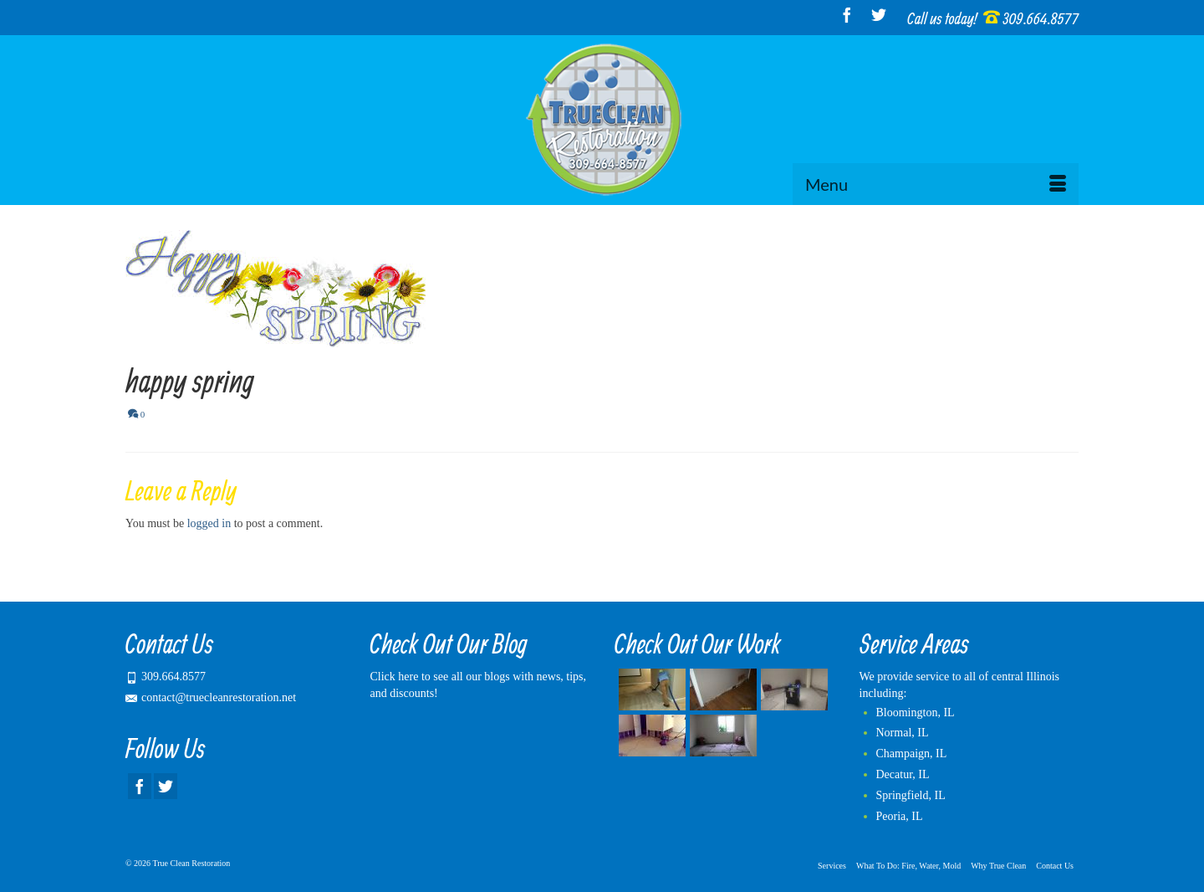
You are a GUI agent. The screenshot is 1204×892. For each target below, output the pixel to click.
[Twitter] (879, 14)
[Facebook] (847, 14)
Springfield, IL (911, 795)
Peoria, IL (899, 816)
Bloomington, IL (915, 712)
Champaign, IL (911, 753)
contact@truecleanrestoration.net (210, 697)
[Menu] (936, 184)
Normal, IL (902, 732)
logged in (209, 523)
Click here (394, 676)
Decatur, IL (903, 774)
